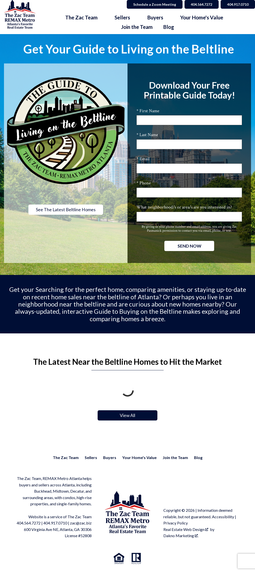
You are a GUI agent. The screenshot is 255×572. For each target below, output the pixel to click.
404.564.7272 (29, 522)
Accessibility (223, 516)
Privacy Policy (175, 522)
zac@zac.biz (81, 522)
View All (127, 415)
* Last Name (147, 135)
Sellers (91, 457)
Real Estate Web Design (185, 529)
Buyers (109, 457)
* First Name (147, 111)
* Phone (143, 183)
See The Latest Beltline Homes (66, 209)
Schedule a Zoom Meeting (154, 4)
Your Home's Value (139, 457)
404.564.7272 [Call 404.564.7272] (201, 4)
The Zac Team (66, 457)
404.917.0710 (55, 522)
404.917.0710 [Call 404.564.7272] (238, 4)
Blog (168, 27)
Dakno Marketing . (180, 535)
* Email (142, 159)
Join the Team (137, 27)
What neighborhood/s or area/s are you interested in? (184, 207)
